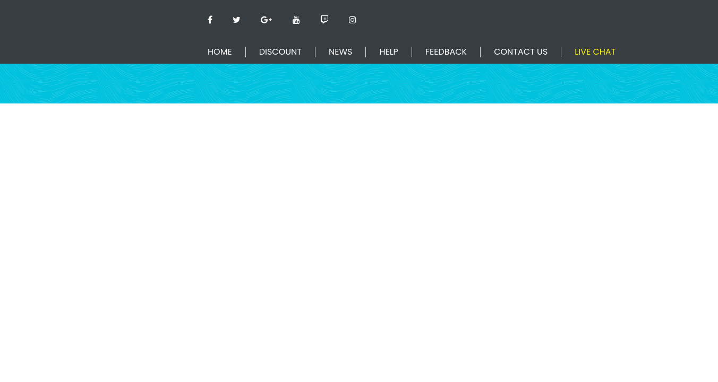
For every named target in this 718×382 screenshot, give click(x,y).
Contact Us (521, 52)
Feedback (446, 52)
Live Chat (595, 52)
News (340, 52)
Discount (280, 52)
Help (388, 52)
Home (220, 52)
